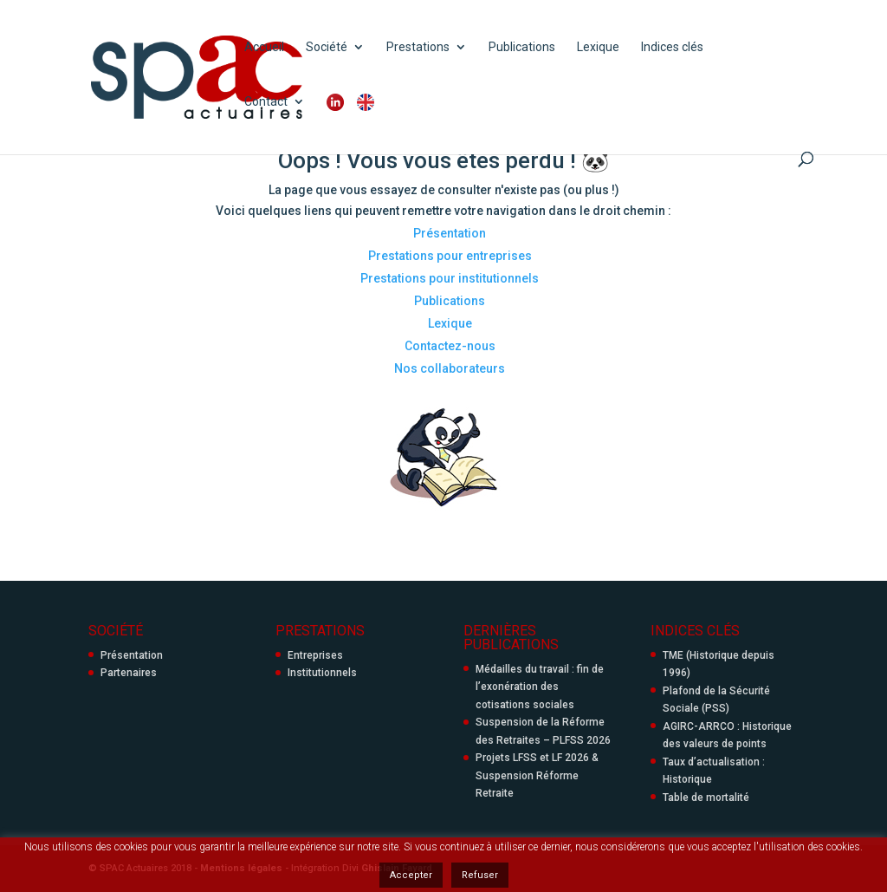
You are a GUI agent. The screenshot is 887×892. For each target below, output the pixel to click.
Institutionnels (322, 673)
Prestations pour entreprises (450, 256)
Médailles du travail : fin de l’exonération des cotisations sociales (540, 687)
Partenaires (128, 673)
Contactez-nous (450, 346)
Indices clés (672, 47)
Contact (266, 101)
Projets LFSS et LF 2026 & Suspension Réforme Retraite (537, 775)
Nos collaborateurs (449, 368)
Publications (522, 47)
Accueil (264, 47)
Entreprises (315, 655)
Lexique (598, 47)
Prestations (418, 47)
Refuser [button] (480, 875)
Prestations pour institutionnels (449, 278)
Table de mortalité (706, 797)
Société (326, 47)
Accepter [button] (411, 875)
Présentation (449, 233)
